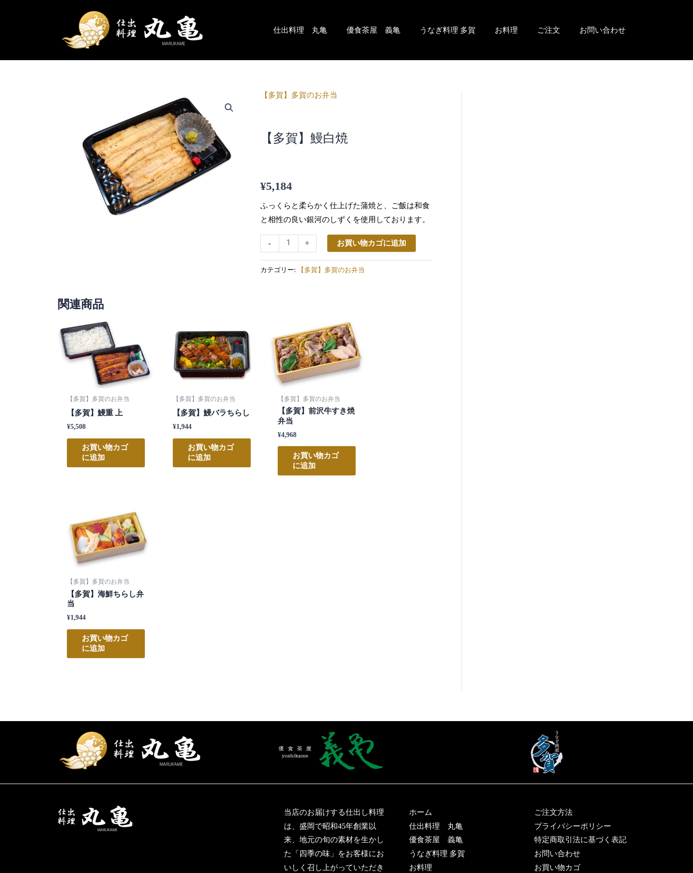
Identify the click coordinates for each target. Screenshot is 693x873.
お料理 (515, 30)
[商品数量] (289, 244)
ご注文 (554, 30)
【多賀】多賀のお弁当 (298, 95)
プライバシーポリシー (572, 648)
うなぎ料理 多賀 (461, 30)
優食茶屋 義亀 (391, 30)
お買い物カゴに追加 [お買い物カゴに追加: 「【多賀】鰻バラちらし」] (193, 460)
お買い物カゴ (557, 690)
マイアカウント (561, 703)
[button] (229, 107)
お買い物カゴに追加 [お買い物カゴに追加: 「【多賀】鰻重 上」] (97, 451)
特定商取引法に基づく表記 (580, 662)
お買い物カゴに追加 (372, 243)
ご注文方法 (553, 634)
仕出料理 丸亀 (321, 30)
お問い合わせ (604, 30)
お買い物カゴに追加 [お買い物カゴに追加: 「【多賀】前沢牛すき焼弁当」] (290, 460)
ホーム (420, 634)
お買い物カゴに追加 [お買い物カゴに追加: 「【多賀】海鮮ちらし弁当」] (386, 456)
